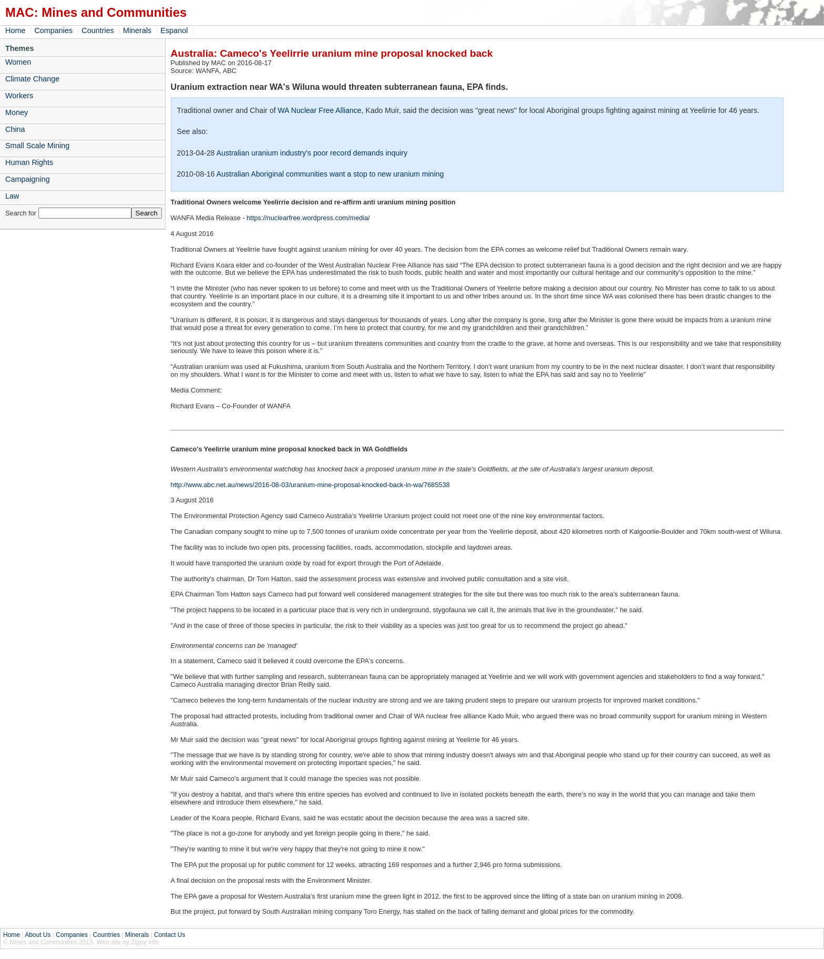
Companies (53, 30)
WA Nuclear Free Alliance (320, 110)
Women (18, 62)
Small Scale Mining (37, 145)
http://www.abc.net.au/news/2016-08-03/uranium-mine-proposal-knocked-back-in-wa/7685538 (310, 485)
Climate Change (32, 79)
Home (15, 30)
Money (16, 112)
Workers (19, 95)
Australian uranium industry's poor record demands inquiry (312, 153)
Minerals (137, 30)
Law (12, 196)
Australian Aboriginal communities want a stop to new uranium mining (330, 174)
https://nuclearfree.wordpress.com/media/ (308, 218)
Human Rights (29, 162)
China (15, 129)
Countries (97, 30)
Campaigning (27, 179)
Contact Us (169, 935)
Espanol (174, 30)
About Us (37, 935)
